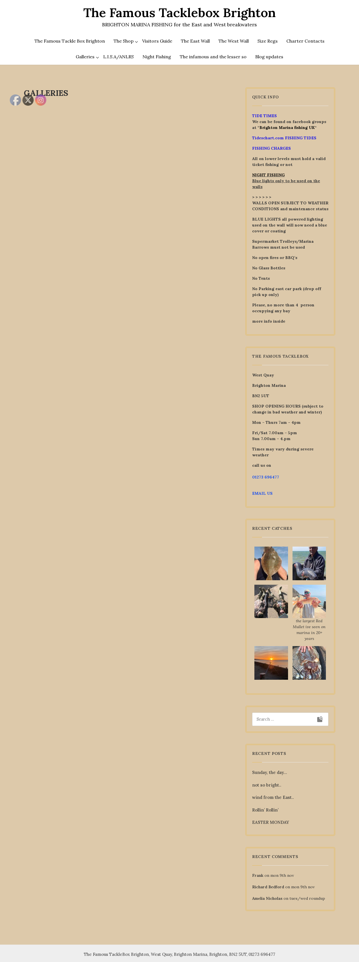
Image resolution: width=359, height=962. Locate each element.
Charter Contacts (305, 41)
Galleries (85, 56)
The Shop (124, 41)
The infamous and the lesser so (213, 56)
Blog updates (269, 56)
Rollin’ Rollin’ (265, 810)
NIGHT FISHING (268, 174)
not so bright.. (266, 785)
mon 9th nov (282, 875)
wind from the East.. (273, 797)
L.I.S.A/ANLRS (118, 56)
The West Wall (233, 41)
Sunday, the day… (269, 772)
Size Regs (267, 41)
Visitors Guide (157, 41)
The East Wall (195, 41)
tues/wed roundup (307, 898)
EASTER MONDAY (270, 822)
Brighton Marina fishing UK (287, 127)
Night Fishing (156, 56)
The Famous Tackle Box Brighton (69, 41)
